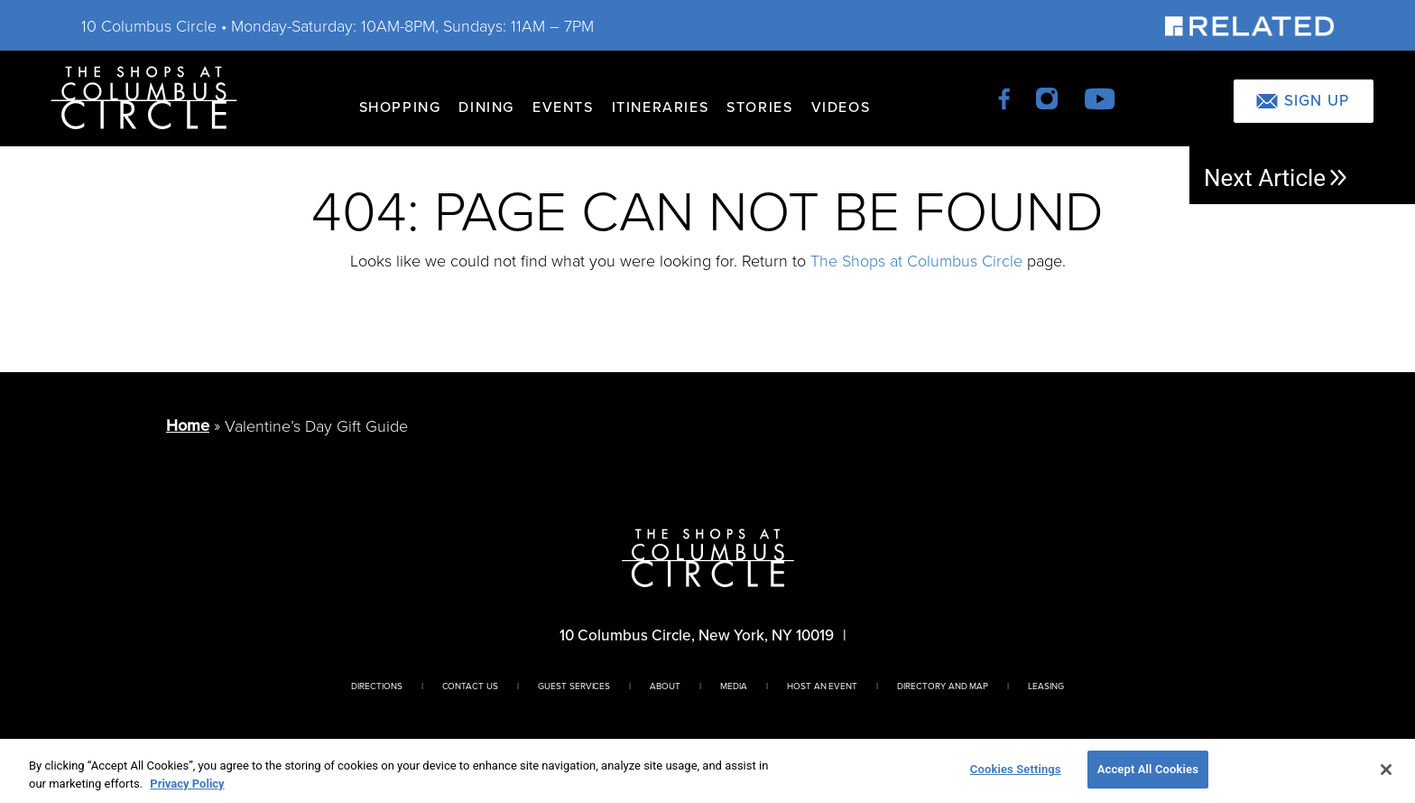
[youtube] (1099, 97)
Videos (841, 107)
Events (563, 107)
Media (733, 685)
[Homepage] (144, 96)
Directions (376, 685)
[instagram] (1048, 97)
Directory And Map (942, 685)
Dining (486, 107)
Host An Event (822, 685)
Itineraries (660, 107)
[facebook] (1005, 97)
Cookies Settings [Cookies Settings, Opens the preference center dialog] (1015, 769)
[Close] (1386, 769)
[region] (707, 771)
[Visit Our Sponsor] (1249, 24)
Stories (759, 107)
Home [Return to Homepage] (187, 425)
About (665, 685)
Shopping (400, 107)
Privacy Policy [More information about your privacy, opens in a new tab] (187, 783)
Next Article (1276, 177)
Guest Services (574, 685)
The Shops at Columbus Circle (916, 260)
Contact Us (470, 685)
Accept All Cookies (1147, 769)
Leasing (1046, 685)
